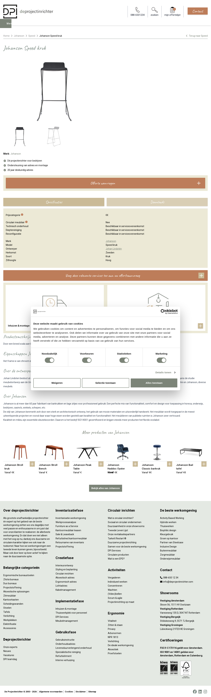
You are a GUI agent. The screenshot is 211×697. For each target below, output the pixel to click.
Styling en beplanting (66, 568)
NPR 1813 (113, 636)
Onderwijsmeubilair (170, 558)
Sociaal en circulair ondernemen (124, 521)
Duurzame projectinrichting (122, 541)
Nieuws (7, 650)
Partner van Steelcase (171, 541)
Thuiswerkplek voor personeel (71, 612)
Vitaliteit (112, 620)
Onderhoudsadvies (65, 643)
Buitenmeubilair (168, 550)
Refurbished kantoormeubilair (71, 537)
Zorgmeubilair (167, 554)
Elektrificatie (9, 623)
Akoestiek (113, 648)
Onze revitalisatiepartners (121, 533)
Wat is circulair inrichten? (121, 517)
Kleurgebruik (166, 533)
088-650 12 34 (169, 577)
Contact (197, 11)
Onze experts (10, 646)
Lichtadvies (61, 585)
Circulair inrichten (65, 573)
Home (6, 35)
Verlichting (8, 615)
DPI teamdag (10, 658)
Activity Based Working (172, 517)
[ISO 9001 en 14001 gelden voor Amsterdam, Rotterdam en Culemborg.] (184, 653)
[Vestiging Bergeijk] (184, 616)
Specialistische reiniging (68, 651)
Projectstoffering (12, 587)
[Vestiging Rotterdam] (184, 608)
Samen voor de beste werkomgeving (127, 546)
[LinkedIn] (200, 691)
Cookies (69, 691)
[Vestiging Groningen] (184, 624)
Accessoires (9, 627)
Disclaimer (81, 691)
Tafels (6, 611)
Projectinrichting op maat (121, 601)
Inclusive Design (168, 546)
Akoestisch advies (65, 577)
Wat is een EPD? (116, 558)
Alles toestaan (154, 382)
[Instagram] (205, 691)
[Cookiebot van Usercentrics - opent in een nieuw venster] (163, 311)
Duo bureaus (10, 582)
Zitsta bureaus (11, 578)
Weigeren (57, 382)
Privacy (111, 628)
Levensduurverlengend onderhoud (74, 647)
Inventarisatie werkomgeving (71, 517)
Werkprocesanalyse (66, 521)
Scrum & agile (115, 597)
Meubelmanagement (67, 620)
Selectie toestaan (105, 382)
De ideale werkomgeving (121, 644)
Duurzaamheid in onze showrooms (126, 525)
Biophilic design (168, 529)
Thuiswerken (167, 525)
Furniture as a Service (67, 525)
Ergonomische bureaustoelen (18, 574)
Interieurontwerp (64, 565)
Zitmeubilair (9, 595)
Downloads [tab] (157, 201)
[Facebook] (194, 691)
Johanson (19, 35)
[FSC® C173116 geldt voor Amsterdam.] (184, 647)
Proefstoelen (115, 652)
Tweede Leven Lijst (118, 529)
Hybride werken (168, 521)
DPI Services (62, 616)
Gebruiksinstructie (65, 639)
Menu (10, 26)
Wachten (112, 589)
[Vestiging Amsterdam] (184, 600)
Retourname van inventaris (70, 541)
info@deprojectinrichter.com (176, 581)
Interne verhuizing (65, 659)
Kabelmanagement (66, 589)
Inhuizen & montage (66, 608)
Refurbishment (63, 655)
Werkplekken (10, 619)
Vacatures (8, 654)
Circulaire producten (118, 554)
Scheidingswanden (13, 603)
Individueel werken (117, 581)
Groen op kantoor (169, 537)
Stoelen (7, 607)
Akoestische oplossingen (16, 591)
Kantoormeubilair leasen (68, 529)
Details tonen (163, 372)
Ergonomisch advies (66, 581)
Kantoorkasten (11, 599)
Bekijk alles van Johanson (105, 487)
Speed (31, 35)
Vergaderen (114, 577)
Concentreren (115, 585)
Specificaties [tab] (53, 201)
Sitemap (92, 691)
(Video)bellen (115, 593)
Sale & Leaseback (65, 533)
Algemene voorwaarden (50, 691)
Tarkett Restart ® (117, 537)
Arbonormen (114, 632)
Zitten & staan (115, 624)
